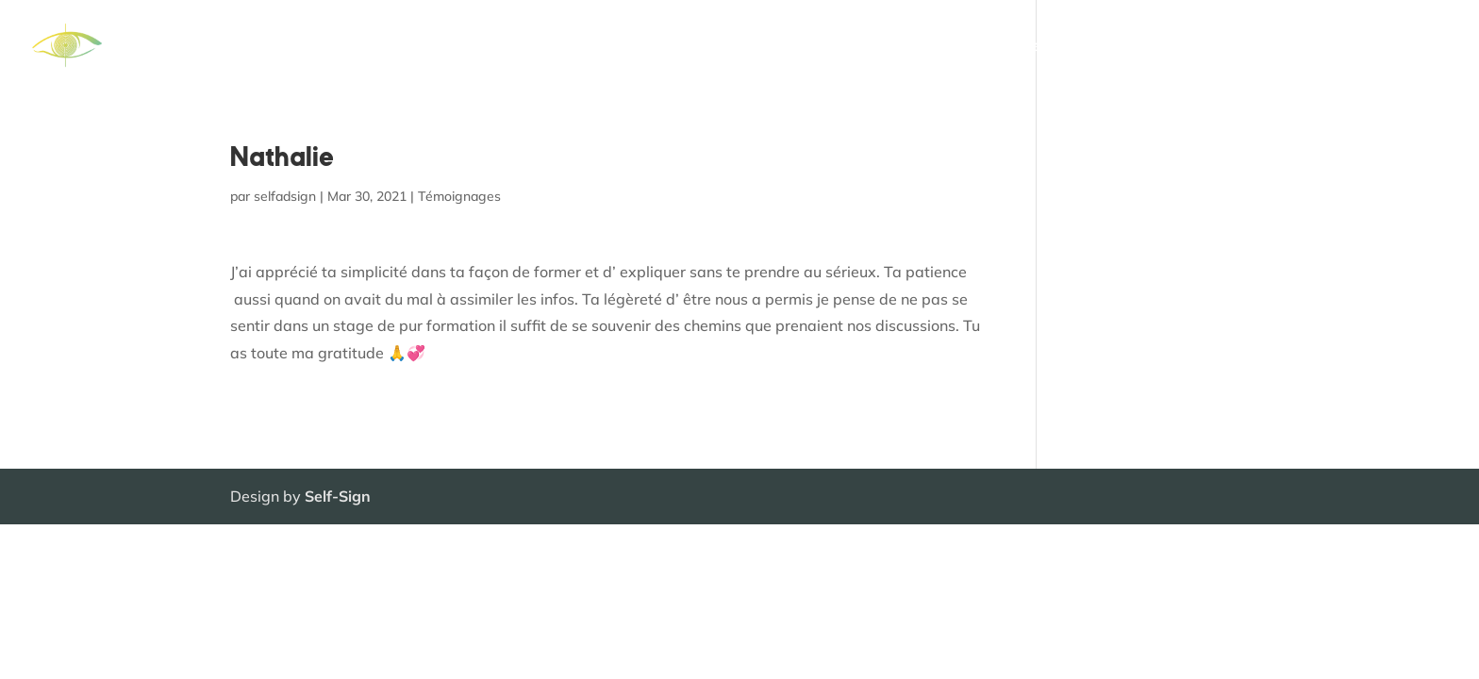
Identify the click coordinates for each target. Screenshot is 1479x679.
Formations (825, 47)
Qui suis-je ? (1127, 47)
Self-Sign (338, 496)
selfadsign (285, 196)
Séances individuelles (984, 47)
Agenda (1341, 47)
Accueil (735, 47)
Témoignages (1242, 47)
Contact (1420, 47)
